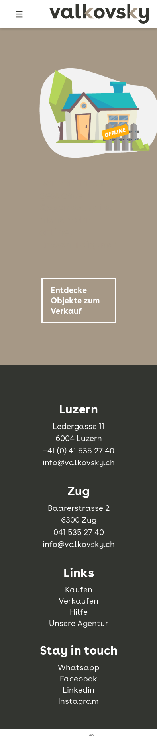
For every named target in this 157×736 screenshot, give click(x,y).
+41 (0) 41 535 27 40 (78, 450)
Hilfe (79, 612)
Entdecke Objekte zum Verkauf (75, 300)
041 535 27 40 (78, 532)
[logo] (99, 14)
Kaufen (78, 589)
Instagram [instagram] (78, 701)
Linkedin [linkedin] (78, 690)
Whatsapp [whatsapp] (79, 667)
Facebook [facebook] (78, 678)
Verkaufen (78, 601)
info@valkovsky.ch (79, 462)
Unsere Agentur (78, 623)
